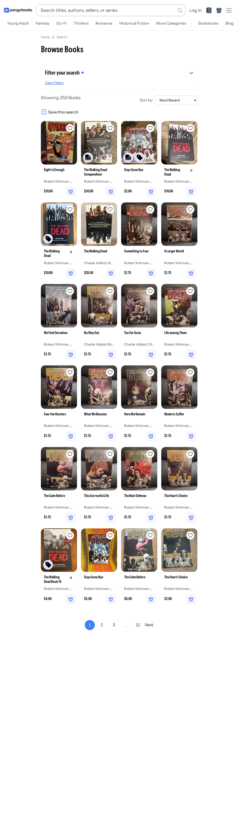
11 (138, 635)
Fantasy (42, 23)
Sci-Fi (61, 23)
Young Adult (18, 23)
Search (62, 37)
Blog (229, 23)
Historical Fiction (134, 23)
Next (149, 635)
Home (45, 37)
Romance (104, 23)
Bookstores (208, 23)
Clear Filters (54, 83)
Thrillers (81, 23)
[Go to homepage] (18, 10)
